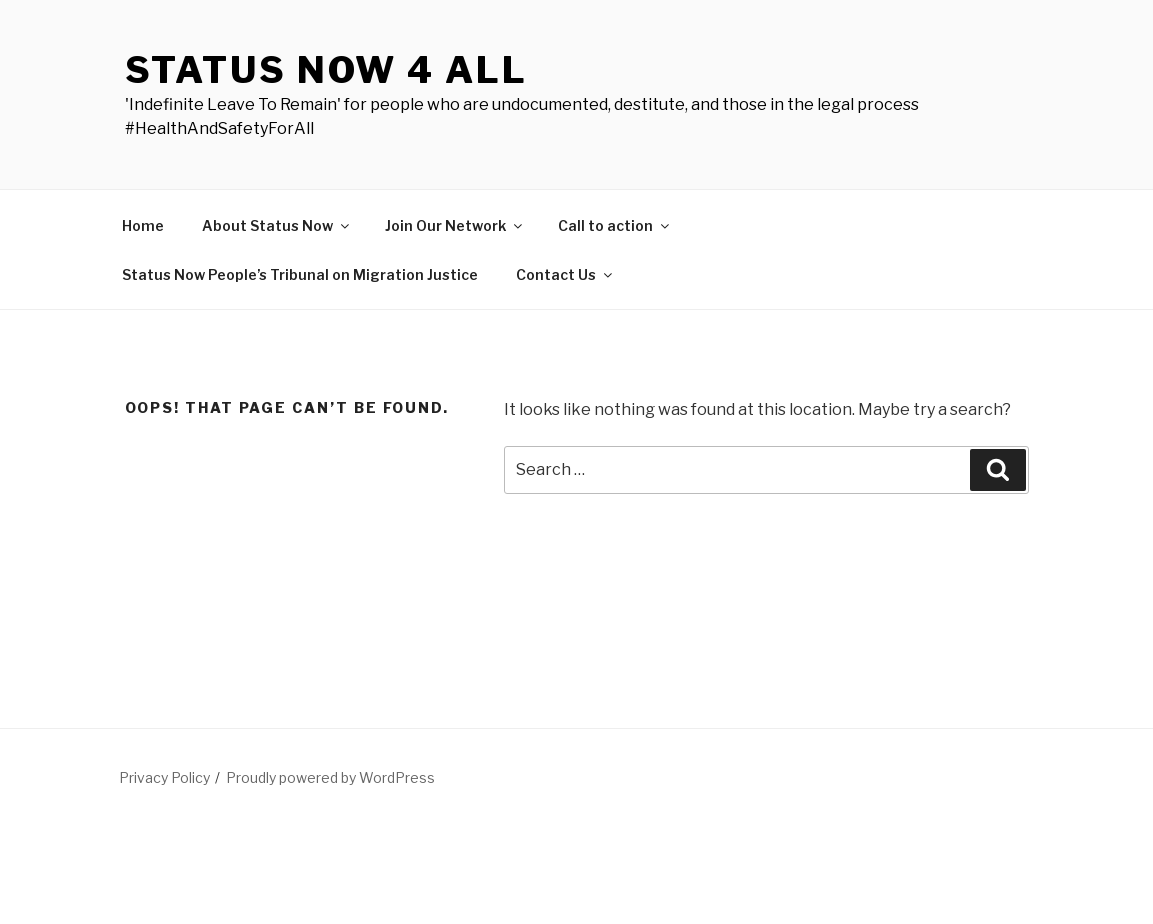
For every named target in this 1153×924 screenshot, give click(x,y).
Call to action (615, 225)
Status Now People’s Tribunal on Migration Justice (300, 274)
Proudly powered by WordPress (330, 777)
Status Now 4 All (326, 70)
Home (143, 225)
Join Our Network (455, 225)
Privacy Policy (164, 777)
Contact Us (565, 274)
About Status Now (277, 225)
